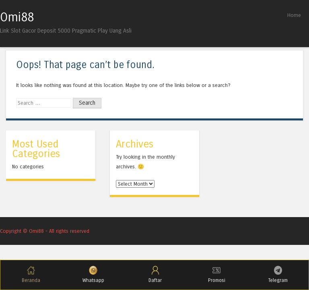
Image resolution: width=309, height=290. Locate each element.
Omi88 (17, 17)
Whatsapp (93, 274)
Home (294, 15)
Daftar (155, 274)
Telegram (278, 274)
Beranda (31, 274)
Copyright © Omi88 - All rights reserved (44, 231)
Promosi (216, 274)
